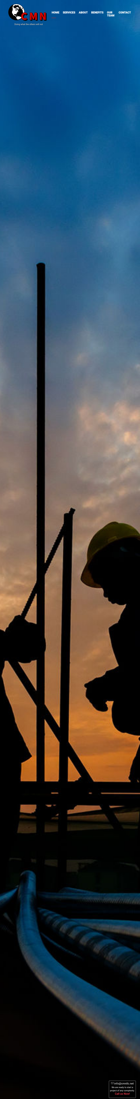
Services (69, 12)
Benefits (97, 12)
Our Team (110, 14)
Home (55, 12)
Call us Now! (122, 1093)
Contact (125, 12)
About (83, 12)
